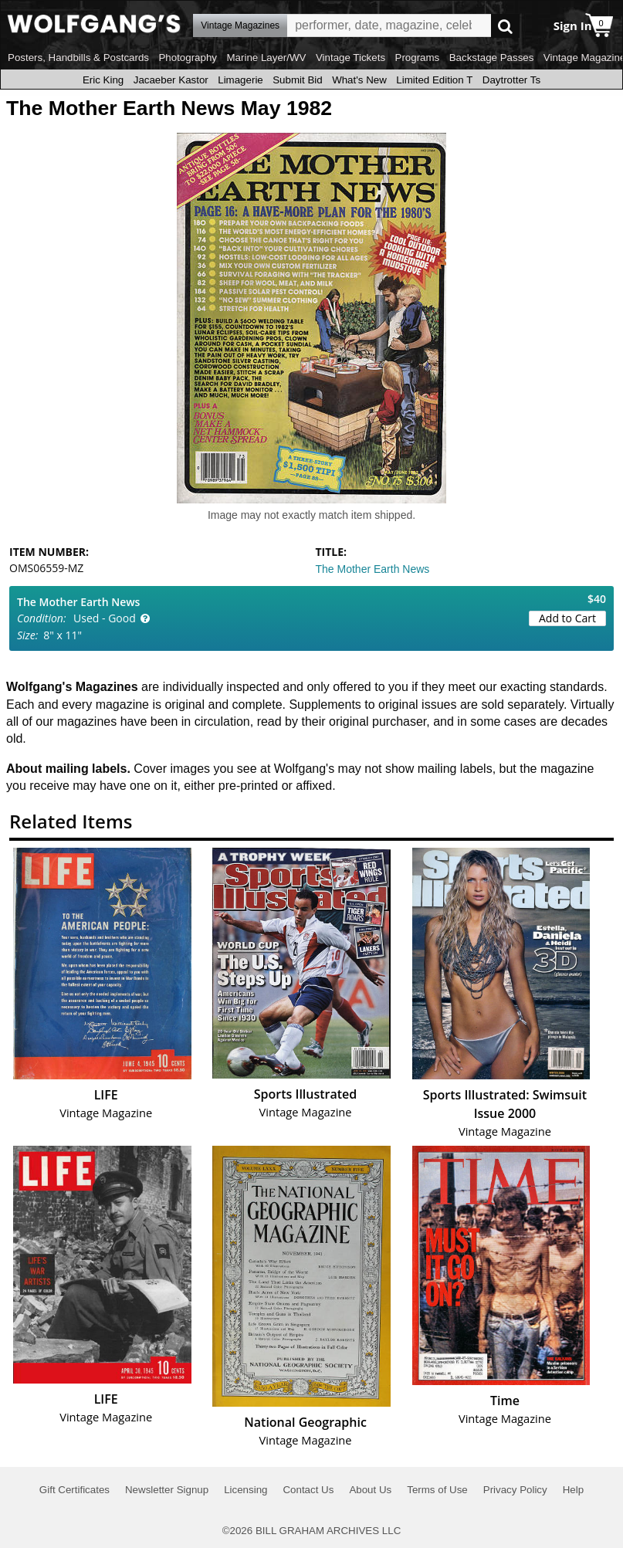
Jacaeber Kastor (171, 80)
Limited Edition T (434, 80)
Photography (187, 57)
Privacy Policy (515, 1489)
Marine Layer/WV (266, 57)
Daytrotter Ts (511, 80)
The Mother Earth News (373, 569)
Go (505, 26)
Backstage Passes (491, 57)
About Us (370, 1489)
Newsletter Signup (166, 1489)
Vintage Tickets (350, 57)
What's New (359, 80)
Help (573, 1489)
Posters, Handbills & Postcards (78, 57)
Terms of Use (437, 1489)
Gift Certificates (74, 1489)
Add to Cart (567, 618)
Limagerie (240, 80)
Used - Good (104, 618)
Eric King (103, 80)
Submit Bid (297, 80)
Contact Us (308, 1489)
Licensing (245, 1489)
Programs (417, 57)
